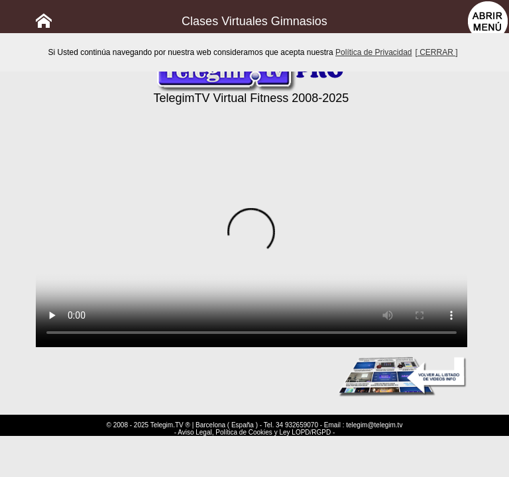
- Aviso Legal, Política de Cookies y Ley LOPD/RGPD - (254, 432)
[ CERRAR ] (437, 52)
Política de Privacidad (373, 52)
